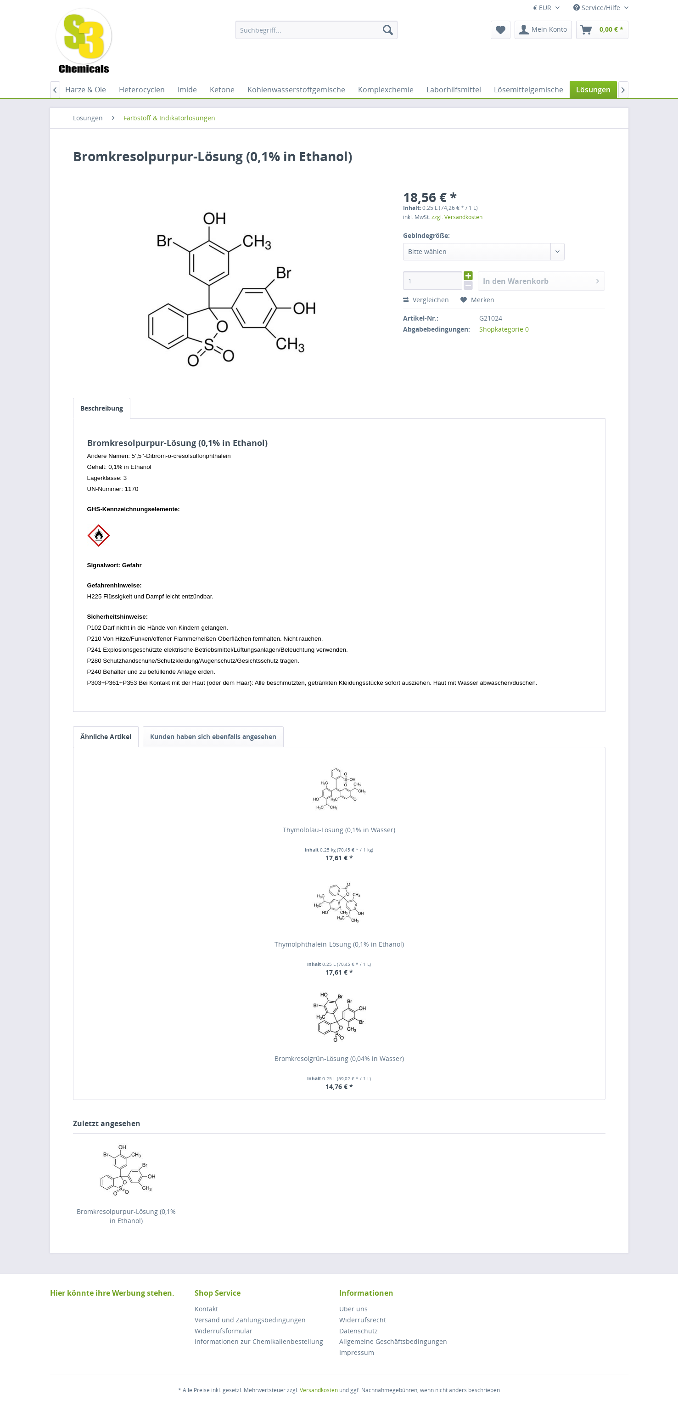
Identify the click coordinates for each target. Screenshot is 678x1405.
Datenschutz (358, 1330)
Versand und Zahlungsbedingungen (250, 1319)
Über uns (353, 1308)
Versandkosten (319, 1390)
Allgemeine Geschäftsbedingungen (393, 1341)
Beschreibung (101, 408)
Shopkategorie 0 (504, 329)
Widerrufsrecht (362, 1319)
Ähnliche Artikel (105, 736)
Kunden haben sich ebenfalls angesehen (213, 736)
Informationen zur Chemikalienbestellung (259, 1341)
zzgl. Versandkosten (456, 217)
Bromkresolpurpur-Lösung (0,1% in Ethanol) (126, 1216)
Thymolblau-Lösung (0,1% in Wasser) (339, 829)
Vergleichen (426, 299)
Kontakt (206, 1308)
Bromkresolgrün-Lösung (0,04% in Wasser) (339, 1058)
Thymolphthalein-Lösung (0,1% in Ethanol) (339, 944)
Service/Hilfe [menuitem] (597, 7)
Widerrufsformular (223, 1330)
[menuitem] (316, 30)
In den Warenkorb (541, 280)
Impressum (356, 1352)
